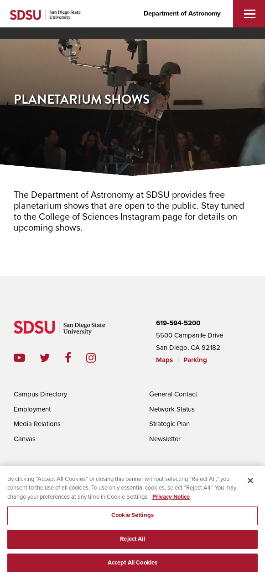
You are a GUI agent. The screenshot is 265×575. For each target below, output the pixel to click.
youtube (19, 358)
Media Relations (37, 424)
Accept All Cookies (132, 564)
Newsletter (165, 439)
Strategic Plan (169, 424)
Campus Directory (40, 394)
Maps (164, 360)
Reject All (132, 540)
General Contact (173, 394)
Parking (195, 360)
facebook (75, 358)
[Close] (250, 482)
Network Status (172, 409)
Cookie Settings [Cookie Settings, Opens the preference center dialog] (132, 517)
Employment (32, 409)
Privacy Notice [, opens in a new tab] (171, 498)
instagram (98, 358)
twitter (52, 358)
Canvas (25, 439)
